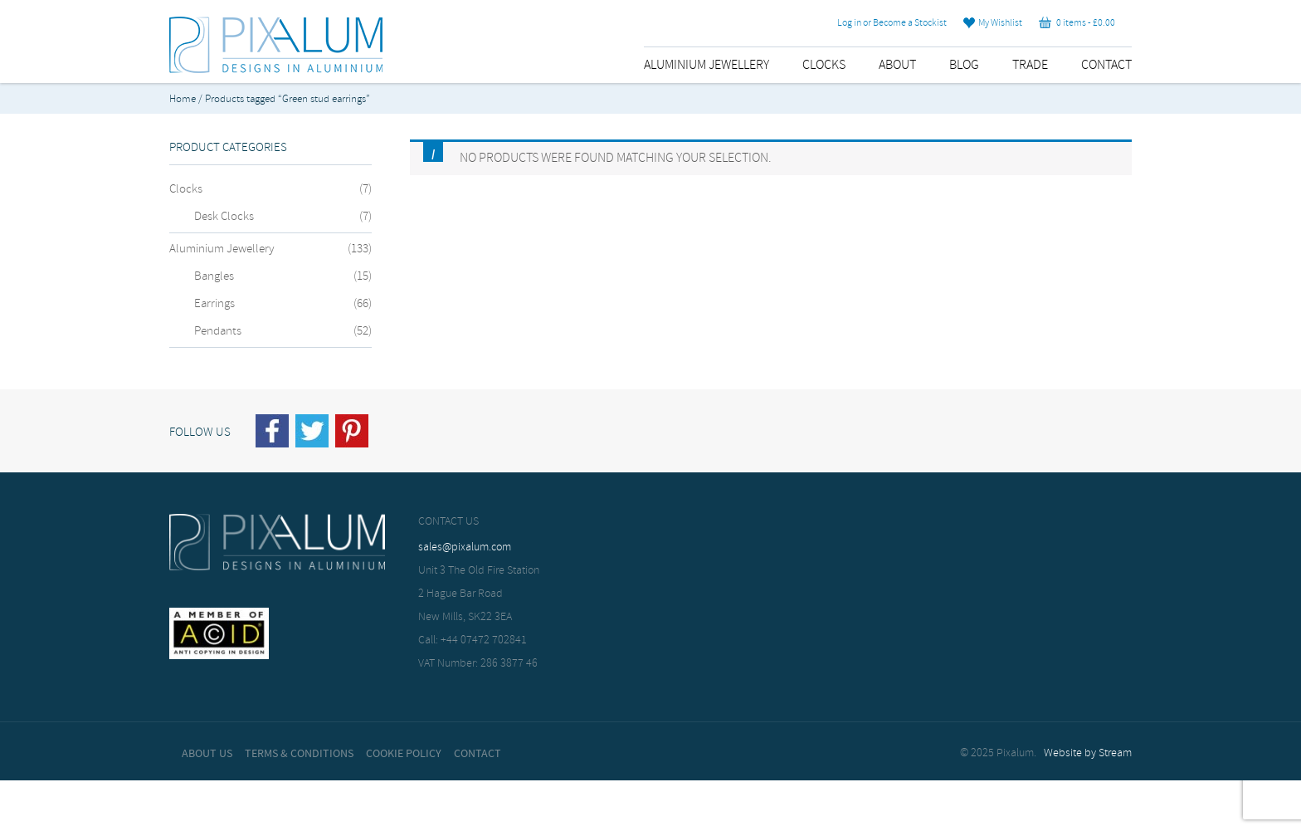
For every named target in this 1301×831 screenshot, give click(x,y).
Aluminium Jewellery (706, 65)
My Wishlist (992, 23)
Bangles (214, 276)
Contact (1106, 65)
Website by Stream (1088, 753)
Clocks (823, 65)
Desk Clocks (224, 216)
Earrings (214, 304)
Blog (964, 65)
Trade (1030, 65)
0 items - (1077, 23)
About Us (207, 753)
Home (182, 99)
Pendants (217, 331)
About (897, 65)
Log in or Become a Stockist (892, 23)
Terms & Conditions (299, 753)
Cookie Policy (403, 753)
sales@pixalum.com (464, 547)
